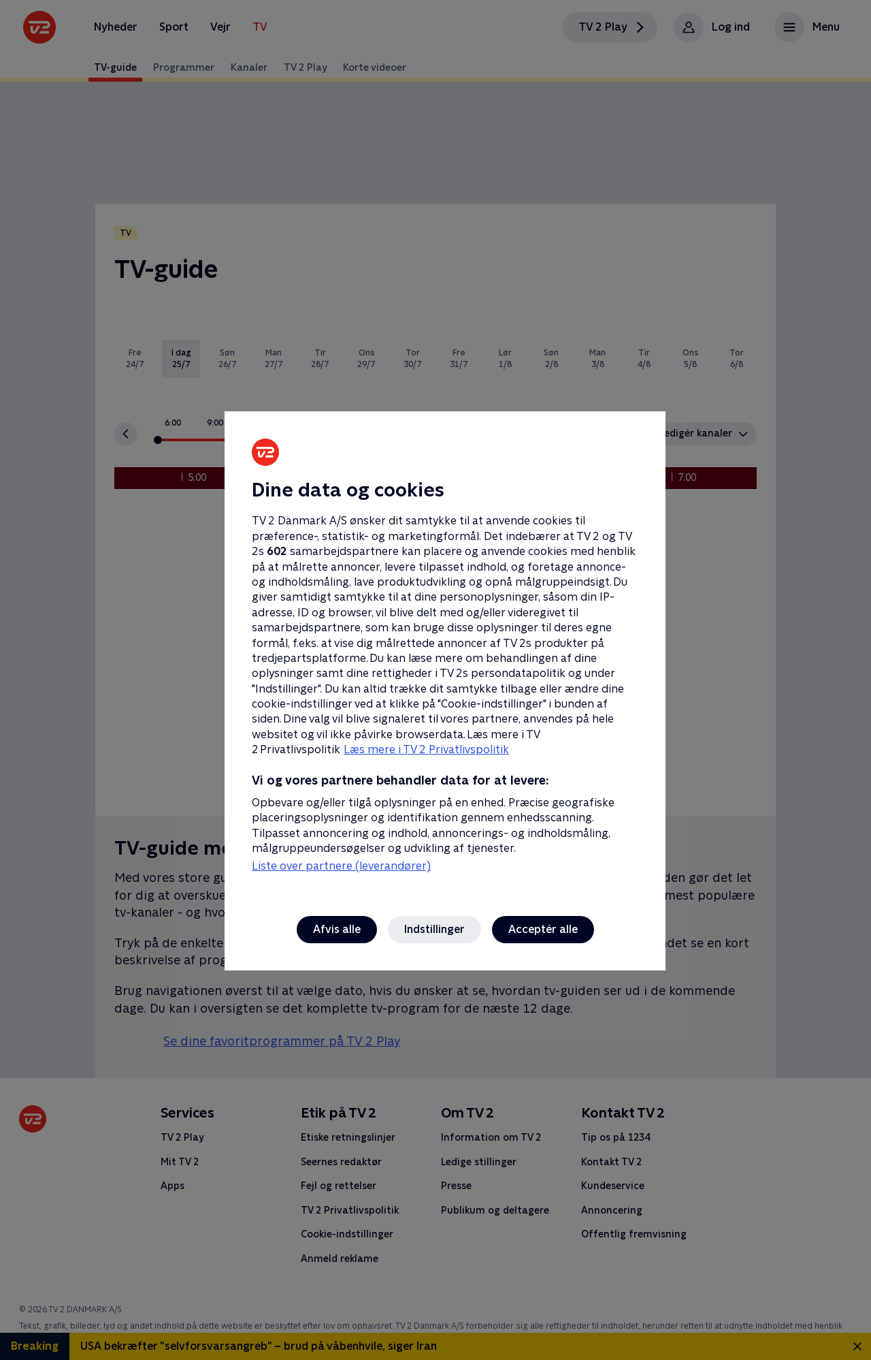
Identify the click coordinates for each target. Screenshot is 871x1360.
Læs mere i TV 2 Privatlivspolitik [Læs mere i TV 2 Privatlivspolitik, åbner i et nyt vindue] (426, 749)
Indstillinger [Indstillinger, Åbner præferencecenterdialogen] (434, 929)
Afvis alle (337, 929)
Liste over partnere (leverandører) (341, 865)
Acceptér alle (543, 929)
